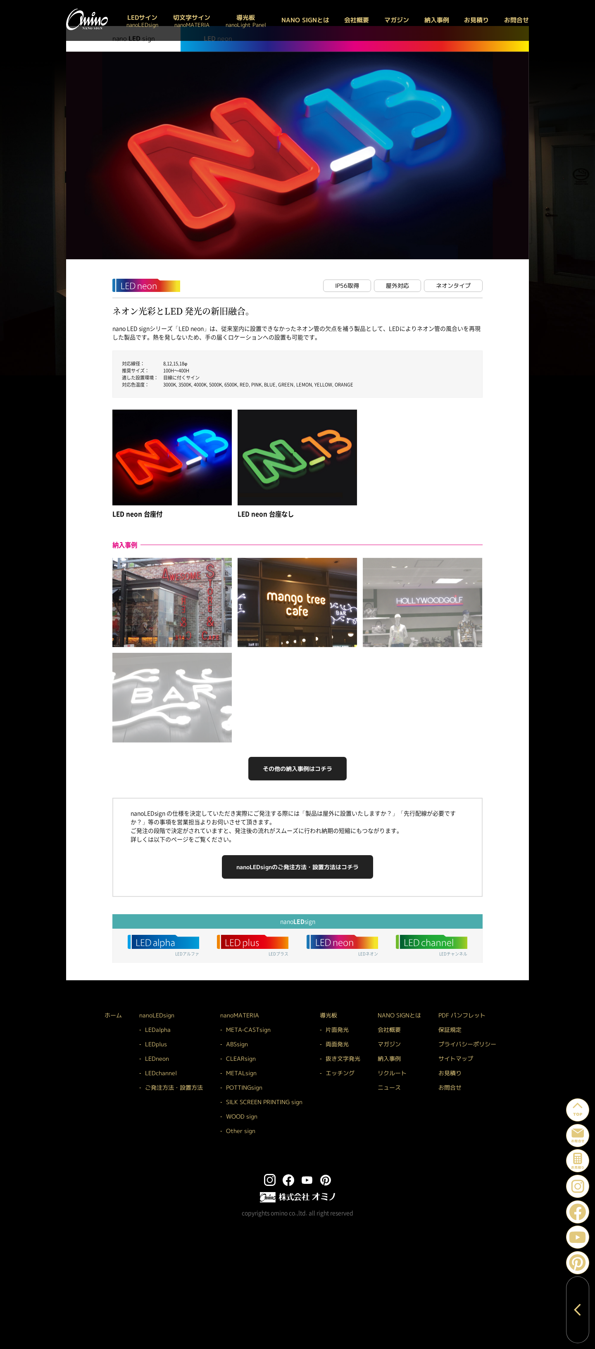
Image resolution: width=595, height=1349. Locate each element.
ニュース (389, 1087)
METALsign (241, 1073)
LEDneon (157, 1058)
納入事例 (436, 20)
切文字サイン (191, 20)
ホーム (113, 1015)
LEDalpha (158, 1030)
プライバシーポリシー (467, 1044)
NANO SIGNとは (305, 20)
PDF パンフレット (462, 1015)
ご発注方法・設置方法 (174, 1087)
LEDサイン (142, 20)
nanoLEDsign (156, 1015)
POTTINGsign (244, 1087)
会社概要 (356, 20)
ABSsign (237, 1044)
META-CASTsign (248, 1030)
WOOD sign (241, 1116)
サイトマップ (455, 1058)
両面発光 (337, 1044)
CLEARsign (241, 1058)
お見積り (476, 20)
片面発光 (337, 1030)
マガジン (396, 20)
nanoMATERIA (239, 1015)
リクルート (392, 1073)
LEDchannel (161, 1073)
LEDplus (156, 1044)
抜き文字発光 (343, 1058)
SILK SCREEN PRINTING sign (264, 1102)
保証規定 (450, 1030)
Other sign (240, 1131)
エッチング (340, 1073)
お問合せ (516, 20)
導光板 (246, 20)
